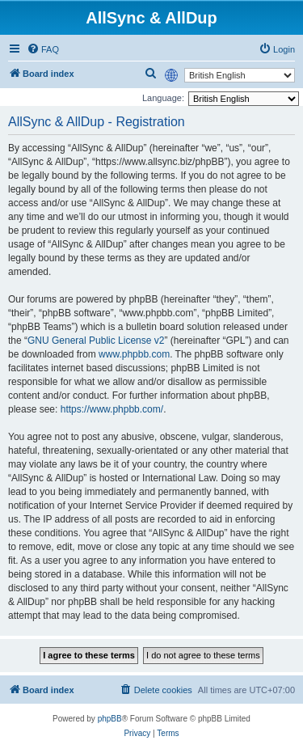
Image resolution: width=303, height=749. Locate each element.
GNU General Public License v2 (95, 340)
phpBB (110, 718)
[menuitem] (43, 49)
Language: (163, 98)
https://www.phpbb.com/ (112, 409)
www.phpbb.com (134, 354)
